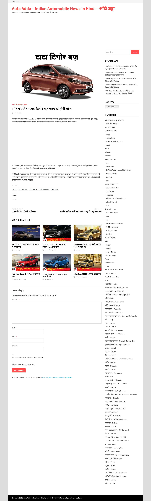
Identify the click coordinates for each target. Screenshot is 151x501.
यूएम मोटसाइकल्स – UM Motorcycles (117, 430)
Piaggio (108, 245)
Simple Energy (110, 255)
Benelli (107, 134)
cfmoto (108, 152)
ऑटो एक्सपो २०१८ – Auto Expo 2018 (117, 295)
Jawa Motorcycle (111, 213)
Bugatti (108, 145)
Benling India (110, 138)
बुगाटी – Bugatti (110, 387)
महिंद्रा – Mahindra (111, 405)
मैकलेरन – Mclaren (111, 423)
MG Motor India (111, 230)
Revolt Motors (110, 252)
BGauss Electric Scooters (114, 141)
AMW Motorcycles (111, 124)
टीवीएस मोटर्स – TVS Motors (114, 334)
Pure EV (108, 248)
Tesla (107, 259)
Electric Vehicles (111, 173)
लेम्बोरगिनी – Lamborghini (114, 448)
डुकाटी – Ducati (110, 348)
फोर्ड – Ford (109, 376)
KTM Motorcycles (111, 227)
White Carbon (110, 273)
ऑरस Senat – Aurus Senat (114, 302)
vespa (107, 266)
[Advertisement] (75, 35)
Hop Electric (109, 191)
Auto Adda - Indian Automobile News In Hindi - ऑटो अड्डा (42, 498)
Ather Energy (110, 127)
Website (15, 346)
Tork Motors (109, 262)
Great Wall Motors (111, 184)
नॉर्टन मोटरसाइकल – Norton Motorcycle (118, 359)
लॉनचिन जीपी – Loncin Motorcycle (117, 455)
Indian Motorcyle (111, 202)
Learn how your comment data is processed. (57, 377)
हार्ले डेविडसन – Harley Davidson (116, 473)
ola (106, 241)
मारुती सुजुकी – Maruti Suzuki (115, 409)
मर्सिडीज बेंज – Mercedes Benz (115, 401)
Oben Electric (110, 238)
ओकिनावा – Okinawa (112, 305)
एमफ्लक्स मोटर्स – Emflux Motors (116, 287)
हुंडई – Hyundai (110, 480)
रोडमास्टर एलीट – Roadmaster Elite (117, 441)
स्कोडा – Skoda (110, 469)
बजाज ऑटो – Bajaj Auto (113, 380)
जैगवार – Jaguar (110, 327)
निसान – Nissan (110, 355)
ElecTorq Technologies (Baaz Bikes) (118, 170)
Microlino (108, 234)
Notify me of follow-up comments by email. (27, 357)
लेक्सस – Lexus (110, 444)
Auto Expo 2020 (111, 131)
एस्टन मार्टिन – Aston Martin (114, 291)
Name (14, 328)
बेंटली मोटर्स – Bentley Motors (115, 391)
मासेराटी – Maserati (112, 412)
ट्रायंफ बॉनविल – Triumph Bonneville (117, 344)
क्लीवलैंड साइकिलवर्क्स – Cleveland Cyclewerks (121, 316)
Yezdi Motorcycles (111, 277)
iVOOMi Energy (110, 209)
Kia (106, 220)
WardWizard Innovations (114, 270)
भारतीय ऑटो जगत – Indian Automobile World (121, 394)
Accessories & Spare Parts (114, 120)
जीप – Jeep (109, 319)
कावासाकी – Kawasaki (113, 309)
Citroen (108, 156)
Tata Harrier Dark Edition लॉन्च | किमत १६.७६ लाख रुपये (54, 245)
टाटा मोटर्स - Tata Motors (19, 104)
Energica (108, 177)
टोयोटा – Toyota (110, 337)
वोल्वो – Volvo (110, 462)
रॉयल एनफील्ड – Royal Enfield (115, 437)
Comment (16, 300)
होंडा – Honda (110, 483)
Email (14, 337)
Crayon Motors (110, 159)
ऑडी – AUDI (109, 298)
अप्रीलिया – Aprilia (111, 284)
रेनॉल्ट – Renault (110, 433)
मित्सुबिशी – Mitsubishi (113, 416)
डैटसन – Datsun (110, 352)
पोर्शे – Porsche (110, 362)
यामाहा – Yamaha (111, 426)
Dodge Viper (109, 166)
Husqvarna (109, 195)
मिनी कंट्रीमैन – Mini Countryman (116, 419)
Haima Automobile (112, 188)
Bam (79, 498)
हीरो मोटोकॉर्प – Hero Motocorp (116, 476)
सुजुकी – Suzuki (110, 466)
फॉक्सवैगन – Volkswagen (113, 373)
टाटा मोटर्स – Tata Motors (114, 330)
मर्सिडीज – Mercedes (112, 398)
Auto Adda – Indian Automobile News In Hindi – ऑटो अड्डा (63, 8)
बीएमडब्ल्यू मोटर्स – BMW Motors (116, 384)
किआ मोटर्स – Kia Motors (113, 312)
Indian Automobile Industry (115, 198)
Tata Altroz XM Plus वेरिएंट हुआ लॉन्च (87, 274)
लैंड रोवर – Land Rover (112, 451)
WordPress (71, 498)
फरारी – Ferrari (110, 369)
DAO (107, 163)
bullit (107, 148)
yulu (106, 280)
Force (107, 181)
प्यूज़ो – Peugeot (111, 366)
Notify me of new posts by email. (24, 365)
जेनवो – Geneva (110, 323)
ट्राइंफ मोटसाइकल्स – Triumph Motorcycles (119, 341)
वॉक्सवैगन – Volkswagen (113, 458)
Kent (107, 216)
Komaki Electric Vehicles (114, 223)
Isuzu (107, 205)
